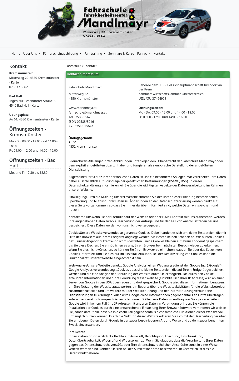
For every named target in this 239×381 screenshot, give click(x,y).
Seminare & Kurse (121, 53)
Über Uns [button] (30, 53)
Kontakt (159, 53)
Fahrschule (73, 66)
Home (16, 53)
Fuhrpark (144, 53)
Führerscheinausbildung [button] (61, 53)
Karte (15, 82)
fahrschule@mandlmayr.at (88, 112)
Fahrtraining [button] (93, 53)
